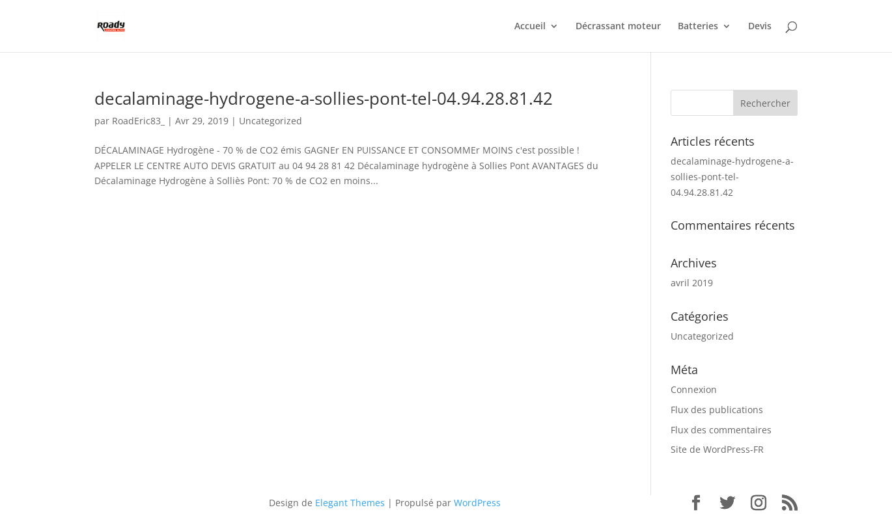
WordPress (477, 502)
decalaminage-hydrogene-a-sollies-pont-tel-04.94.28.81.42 (323, 98)
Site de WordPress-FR (717, 449)
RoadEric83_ (138, 121)
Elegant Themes (350, 502)
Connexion (694, 389)
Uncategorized (270, 121)
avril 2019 (692, 283)
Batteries (698, 26)
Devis (760, 26)
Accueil (530, 26)
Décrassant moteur (618, 26)
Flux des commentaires (721, 430)
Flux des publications (717, 409)
